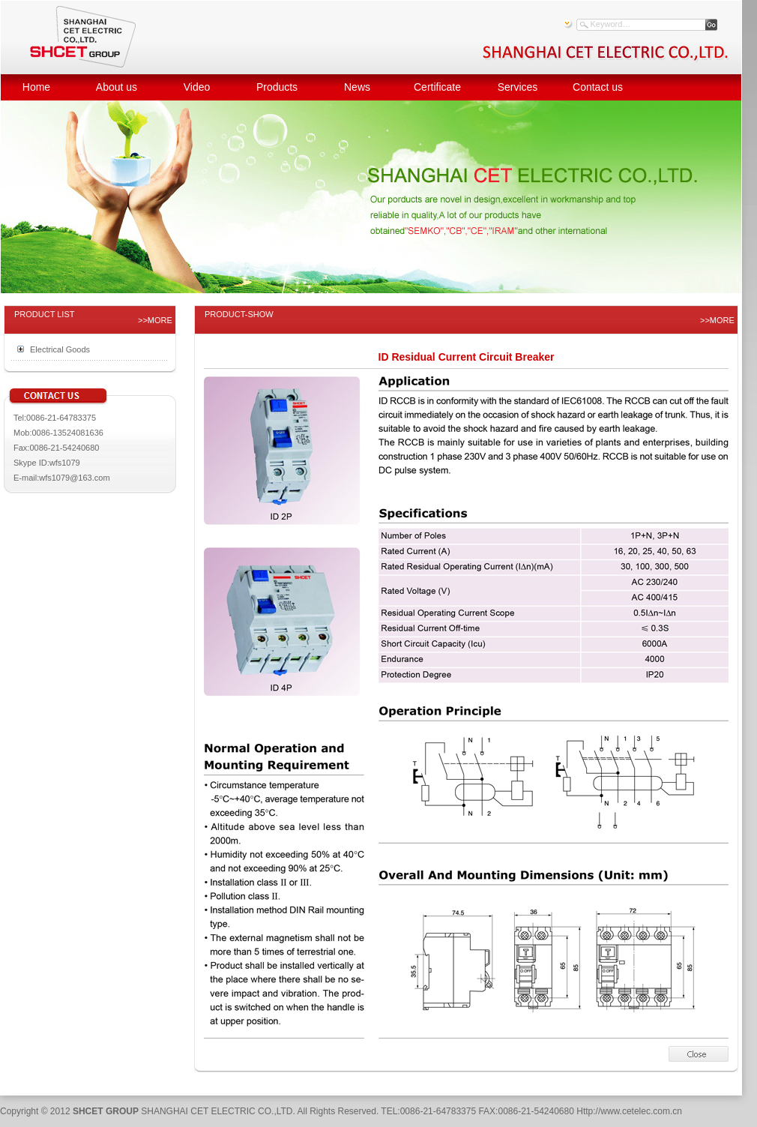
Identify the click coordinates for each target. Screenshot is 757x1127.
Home (36, 87)
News (357, 87)
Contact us (598, 87)
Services (518, 87)
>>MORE (155, 320)
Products (277, 87)
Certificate (437, 87)
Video (197, 87)
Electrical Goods (60, 349)
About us (116, 87)
